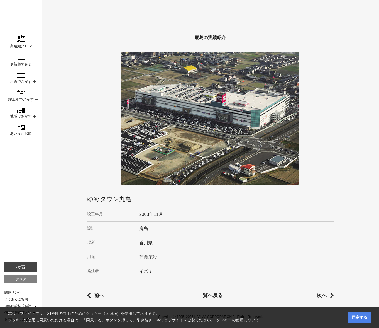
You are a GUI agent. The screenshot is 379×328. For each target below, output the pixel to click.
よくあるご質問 (16, 299)
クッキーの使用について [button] (237, 320)
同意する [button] (359, 317)
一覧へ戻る (210, 295)
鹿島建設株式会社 (17, 306)
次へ (322, 295)
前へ (99, 295)
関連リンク (12, 292)
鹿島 (21, 14)
